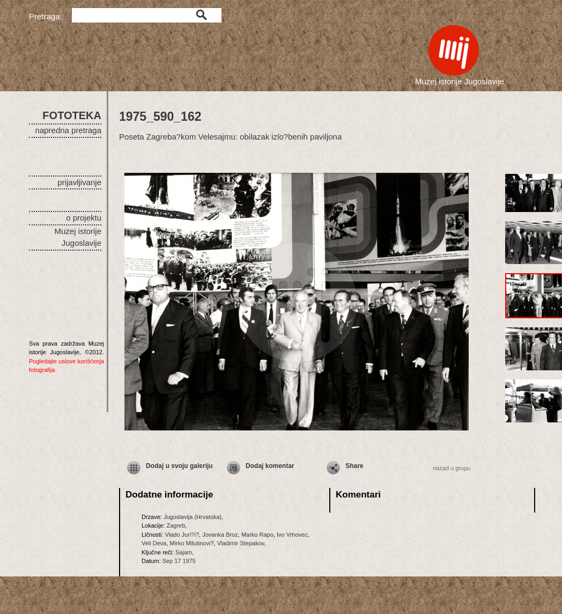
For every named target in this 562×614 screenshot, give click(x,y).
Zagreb (175, 525)
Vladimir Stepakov (240, 543)
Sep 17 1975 (179, 561)
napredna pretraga (68, 130)
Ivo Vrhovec (292, 534)
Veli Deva (154, 543)
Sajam (183, 552)
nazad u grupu (451, 468)
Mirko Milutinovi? (192, 543)
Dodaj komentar (270, 466)
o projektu (83, 217)
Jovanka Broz (220, 534)
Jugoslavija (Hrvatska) (192, 517)
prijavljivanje (79, 182)
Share (354, 466)
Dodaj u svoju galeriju (179, 466)
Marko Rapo (257, 534)
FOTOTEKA (71, 115)
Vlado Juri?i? (182, 534)
